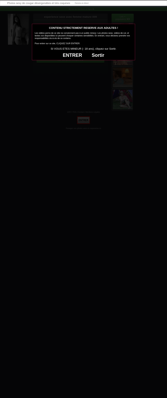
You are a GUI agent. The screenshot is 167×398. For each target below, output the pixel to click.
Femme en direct (82, 3)
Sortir (98, 55)
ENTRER (72, 55)
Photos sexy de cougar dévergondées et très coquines (38, 3)
